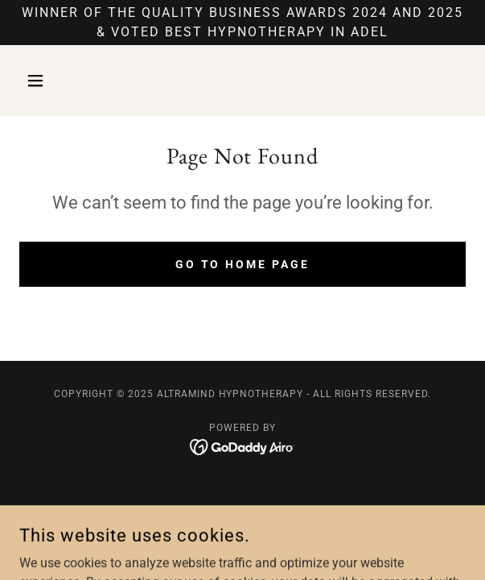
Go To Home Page (242, 264)
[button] (52, 80)
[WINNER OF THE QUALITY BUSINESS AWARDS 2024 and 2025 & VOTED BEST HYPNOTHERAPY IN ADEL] (242, 22)
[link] (242, 446)
